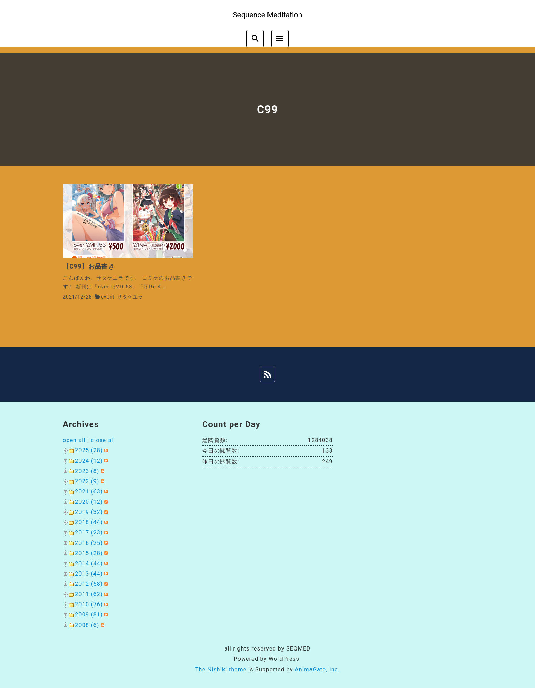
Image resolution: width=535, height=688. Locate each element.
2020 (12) (89, 502)
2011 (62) (89, 594)
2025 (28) (89, 450)
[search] (255, 38)
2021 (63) (89, 491)
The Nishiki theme (221, 669)
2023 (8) (87, 471)
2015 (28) (89, 553)
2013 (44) (89, 573)
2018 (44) (89, 522)
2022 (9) (87, 481)
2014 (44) (89, 563)
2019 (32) (89, 512)
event (107, 297)
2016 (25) (89, 543)
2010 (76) (89, 604)
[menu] (280, 38)
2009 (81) (89, 614)
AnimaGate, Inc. (317, 669)
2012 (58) (89, 584)
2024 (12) (89, 461)
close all (103, 440)
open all (74, 440)
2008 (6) (87, 625)
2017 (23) (89, 532)
